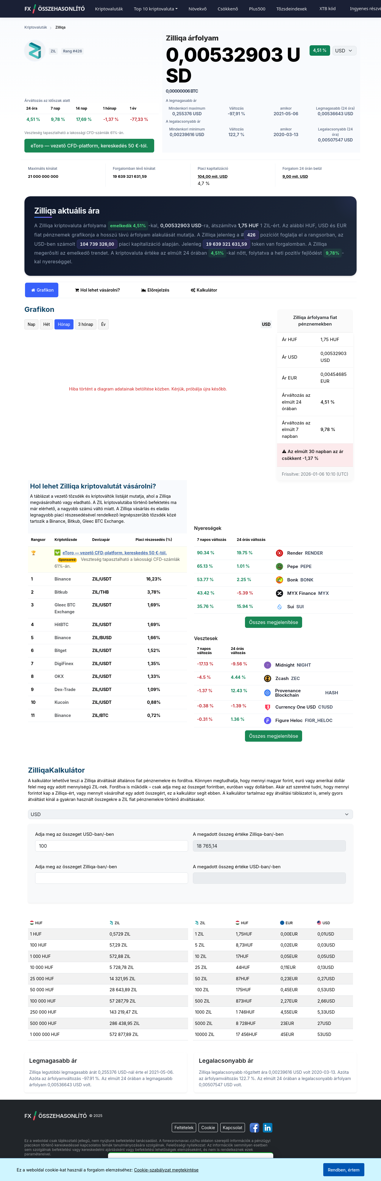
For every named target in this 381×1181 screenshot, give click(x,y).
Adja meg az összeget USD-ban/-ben (74, 834)
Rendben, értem (344, 1169)
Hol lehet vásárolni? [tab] (97, 289)
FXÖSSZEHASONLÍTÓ (54, 9)
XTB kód (328, 8)
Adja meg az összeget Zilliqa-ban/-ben (76, 866)
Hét (46, 324)
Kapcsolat (232, 1127)
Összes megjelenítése (273, 622)
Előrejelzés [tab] (155, 289)
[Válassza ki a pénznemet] (344, 50)
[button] (155, 8)
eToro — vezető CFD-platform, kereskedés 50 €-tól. (89, 146)
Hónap (64, 324)
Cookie (208, 1127)
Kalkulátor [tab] (204, 289)
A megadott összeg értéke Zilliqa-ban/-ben (238, 834)
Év (103, 324)
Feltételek (183, 1127)
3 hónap (85, 324)
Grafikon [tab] (42, 289)
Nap (31, 324)
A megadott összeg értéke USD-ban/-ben (237, 866)
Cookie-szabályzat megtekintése (166, 1169)
